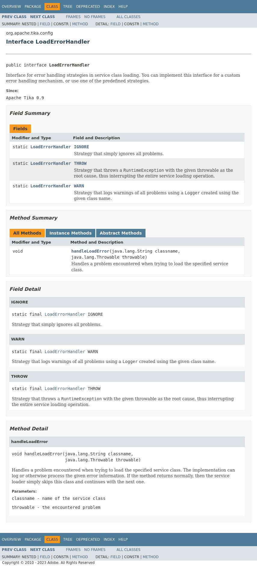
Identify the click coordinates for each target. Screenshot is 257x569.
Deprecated (88, 7)
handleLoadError (90, 251)
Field (45, 24)
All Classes (128, 17)
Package (33, 7)
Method (80, 24)
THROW (80, 163)
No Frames (95, 17)
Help (123, 7)
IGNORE (81, 146)
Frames (73, 17)
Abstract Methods (121, 233)
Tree (67, 7)
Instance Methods (70, 233)
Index (109, 7)
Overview (11, 7)
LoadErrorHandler (50, 146)
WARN (79, 185)
